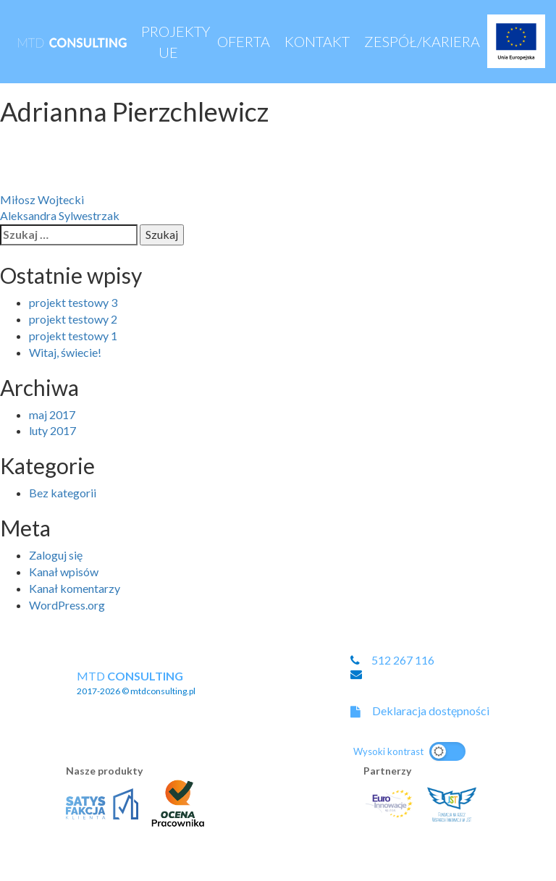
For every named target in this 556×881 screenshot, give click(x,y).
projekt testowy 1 (73, 335)
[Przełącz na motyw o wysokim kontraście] (409, 751)
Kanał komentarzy (74, 588)
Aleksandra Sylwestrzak (59, 215)
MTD (136, 683)
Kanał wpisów (63, 571)
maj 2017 (52, 414)
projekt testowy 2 (73, 319)
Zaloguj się (56, 555)
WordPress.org (67, 605)
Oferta (243, 41)
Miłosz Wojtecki (42, 199)
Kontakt (317, 41)
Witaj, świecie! (65, 352)
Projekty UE (175, 41)
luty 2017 (52, 430)
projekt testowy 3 (73, 302)
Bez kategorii (62, 492)
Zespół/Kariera (422, 41)
